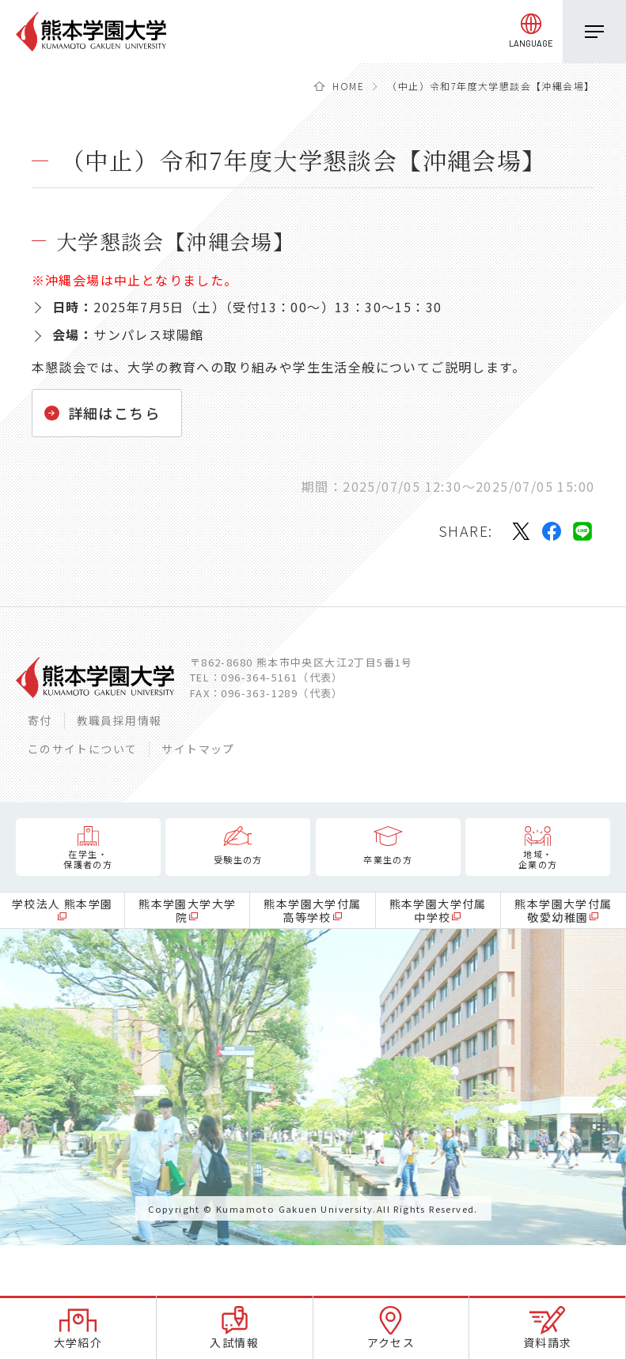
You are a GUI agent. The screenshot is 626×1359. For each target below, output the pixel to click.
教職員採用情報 (119, 720)
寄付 (40, 720)
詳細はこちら (114, 412)
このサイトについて (83, 749)
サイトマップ (197, 749)
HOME (348, 85)
